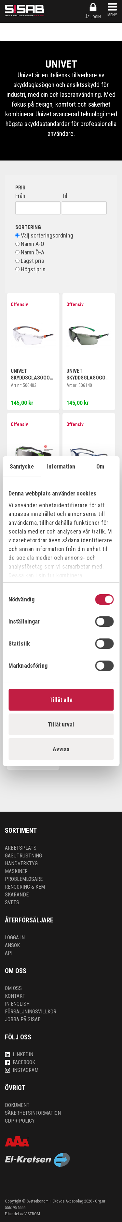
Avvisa (61, 749)
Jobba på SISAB (23, 1019)
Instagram (21, 1070)
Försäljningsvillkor (30, 1012)
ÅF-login (93, 10)
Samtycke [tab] (22, 466)
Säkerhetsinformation (33, 1113)
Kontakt (15, 996)
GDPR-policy (20, 1121)
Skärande (17, 895)
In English (17, 1004)
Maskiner (16, 871)
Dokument (17, 1105)
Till (65, 196)
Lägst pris (29, 261)
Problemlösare (24, 879)
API (8, 953)
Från (20, 196)
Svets (12, 902)
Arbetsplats (20, 848)
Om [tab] (100, 466)
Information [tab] (61, 466)
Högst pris (30, 269)
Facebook (20, 1062)
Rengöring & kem (25, 887)
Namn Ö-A (29, 252)
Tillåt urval (61, 724)
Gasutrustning (23, 856)
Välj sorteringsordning (44, 235)
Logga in (15, 937)
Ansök (12, 945)
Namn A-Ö (29, 244)
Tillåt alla (61, 699)
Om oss (13, 988)
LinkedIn (19, 1054)
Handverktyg (21, 863)
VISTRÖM (32, 1213)
